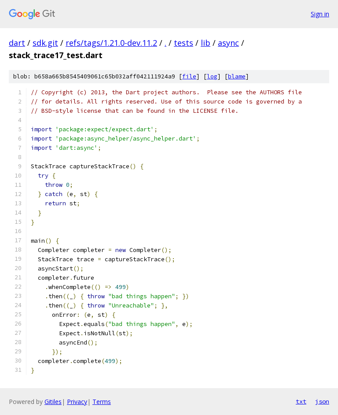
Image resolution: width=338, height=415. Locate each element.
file (189, 76)
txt (301, 401)
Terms (101, 401)
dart (17, 42)
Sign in (320, 14)
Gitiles (53, 401)
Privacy (77, 401)
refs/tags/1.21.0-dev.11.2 (111, 42)
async (228, 42)
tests (183, 42)
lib (205, 42)
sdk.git (45, 42)
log (212, 76)
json (322, 401)
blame (237, 76)
